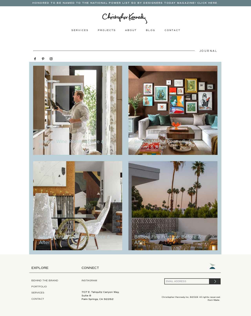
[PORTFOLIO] (47, 286)
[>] (215, 281)
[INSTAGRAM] (99, 280)
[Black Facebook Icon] (35, 59)
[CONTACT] (40, 299)
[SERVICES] (48, 292)
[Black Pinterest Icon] (43, 59)
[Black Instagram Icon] (51, 59)
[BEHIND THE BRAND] (48, 280)
